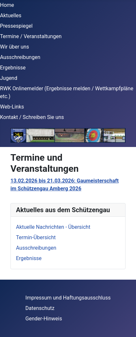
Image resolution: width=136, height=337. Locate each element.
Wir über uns (14, 47)
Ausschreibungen (20, 57)
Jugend (8, 78)
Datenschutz (39, 308)
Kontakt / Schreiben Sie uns (32, 117)
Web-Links (12, 107)
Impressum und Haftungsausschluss (68, 298)
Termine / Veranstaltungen (31, 36)
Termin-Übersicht (36, 237)
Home (7, 5)
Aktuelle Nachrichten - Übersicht (53, 227)
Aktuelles (11, 15)
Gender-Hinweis (43, 318)
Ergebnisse (13, 68)
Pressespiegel (16, 26)
